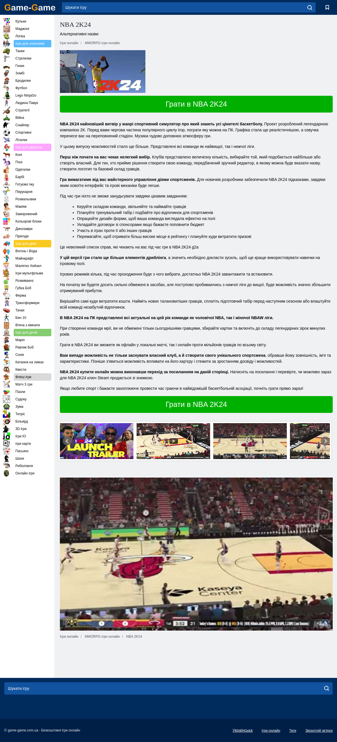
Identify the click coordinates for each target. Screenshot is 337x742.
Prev (67, 441)
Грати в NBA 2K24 (196, 104)
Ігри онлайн (271, 731)
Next (325, 441)
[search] (310, 7)
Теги (292, 731)
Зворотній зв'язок (319, 731)
